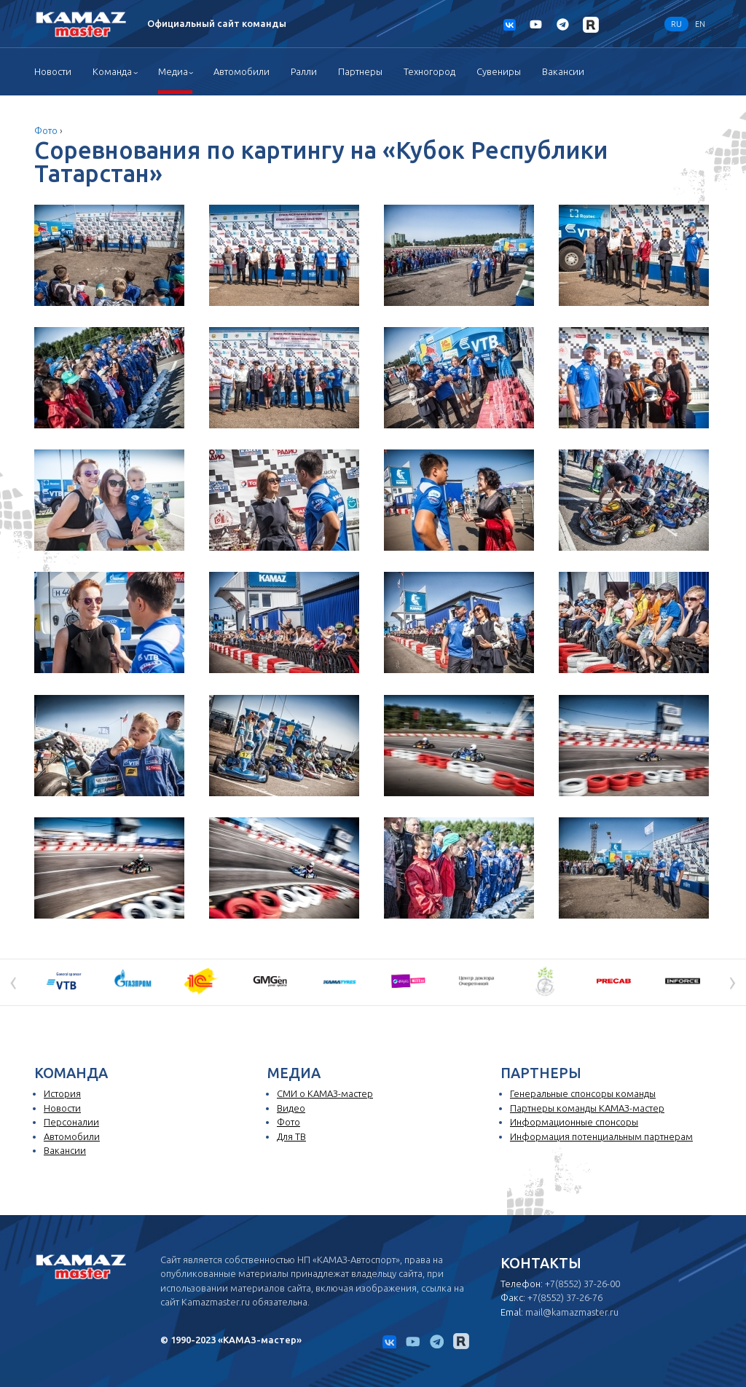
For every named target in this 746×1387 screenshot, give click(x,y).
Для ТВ (291, 1136)
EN (700, 24)
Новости (52, 71)
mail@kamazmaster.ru (572, 1312)
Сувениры (498, 71)
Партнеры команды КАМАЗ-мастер (587, 1108)
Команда (112, 71)
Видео (291, 1108)
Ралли (304, 71)
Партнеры (360, 71)
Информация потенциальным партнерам (601, 1136)
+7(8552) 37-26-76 (564, 1297)
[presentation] (13, 981)
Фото (46, 130)
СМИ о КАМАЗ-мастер (325, 1093)
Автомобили (241, 71)
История (62, 1093)
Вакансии (563, 71)
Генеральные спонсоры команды (583, 1093)
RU (676, 24)
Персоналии (71, 1122)
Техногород (429, 71)
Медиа (173, 71)
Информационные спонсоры (574, 1122)
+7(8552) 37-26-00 (582, 1283)
